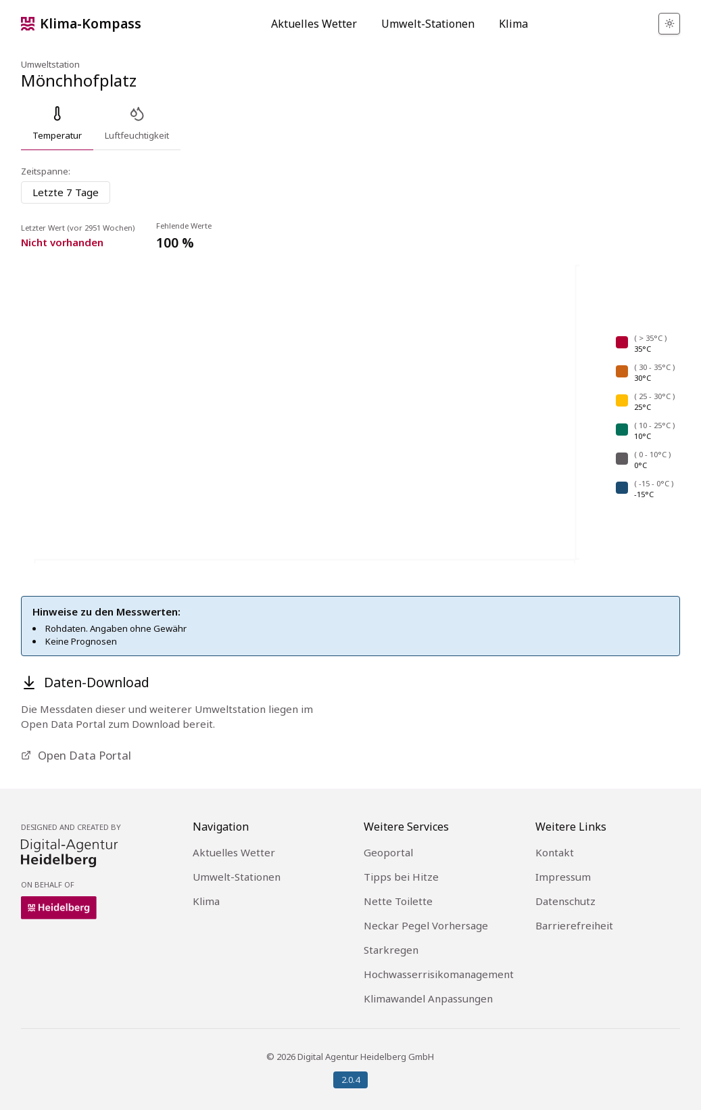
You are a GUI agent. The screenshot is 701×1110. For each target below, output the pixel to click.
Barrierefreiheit (574, 925)
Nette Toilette (398, 901)
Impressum (563, 876)
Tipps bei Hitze (401, 876)
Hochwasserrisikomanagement (439, 974)
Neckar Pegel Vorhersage (426, 925)
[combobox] (65, 192)
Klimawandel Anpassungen (428, 998)
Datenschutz (565, 901)
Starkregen (391, 949)
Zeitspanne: (45, 171)
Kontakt (554, 852)
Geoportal (388, 852)
